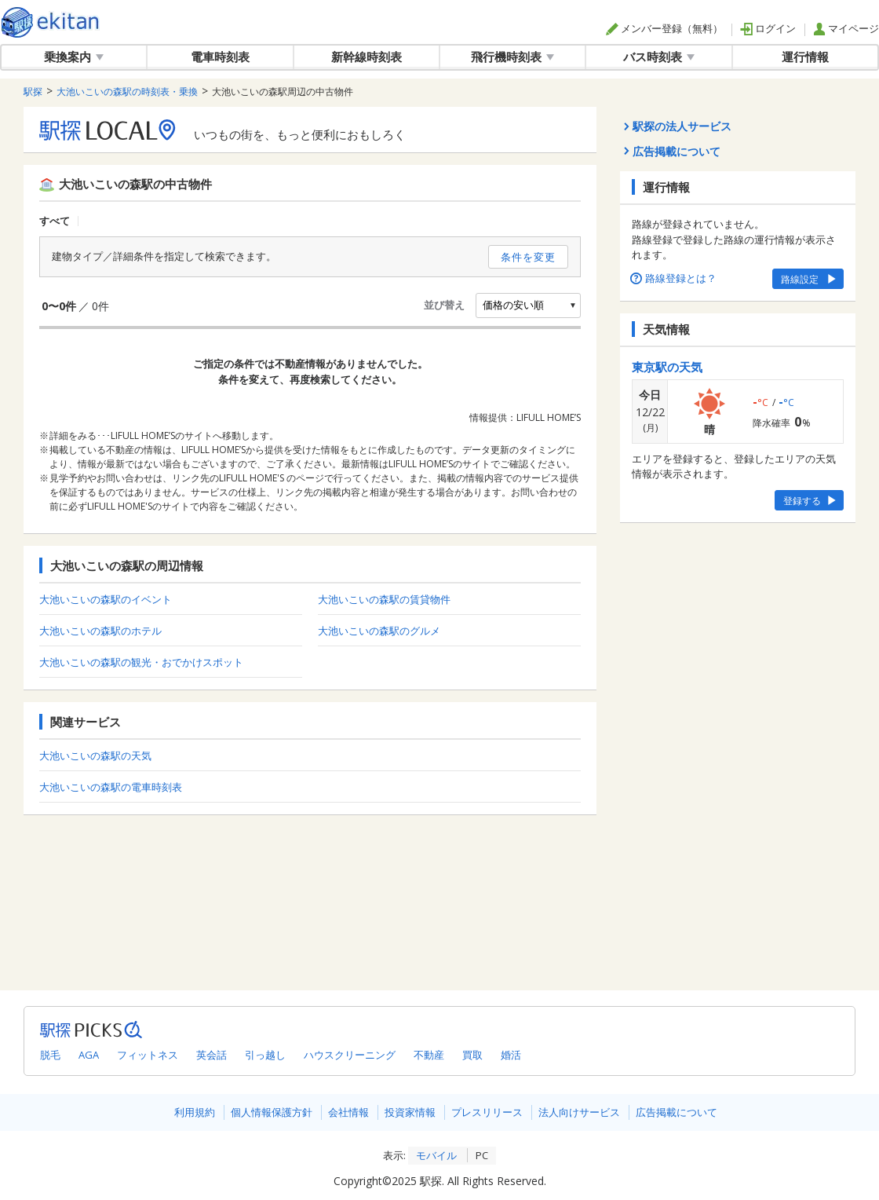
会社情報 (348, 1112)
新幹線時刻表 (366, 56)
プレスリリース (487, 1112)
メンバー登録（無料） (664, 28)
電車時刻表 (220, 56)
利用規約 (194, 1112)
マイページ (846, 28)
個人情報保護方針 (271, 1112)
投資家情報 (410, 1112)
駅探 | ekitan (51, 22)
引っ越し (265, 1055)
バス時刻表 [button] (659, 56)
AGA (88, 1055)
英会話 (211, 1055)
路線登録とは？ (674, 278)
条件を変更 (528, 257)
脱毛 (50, 1055)
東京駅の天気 (667, 367)
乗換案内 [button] (74, 56)
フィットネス (147, 1055)
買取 (472, 1055)
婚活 (511, 1055)
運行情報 (805, 56)
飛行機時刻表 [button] (512, 56)
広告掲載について (676, 1112)
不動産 (429, 1055)
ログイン (768, 28)
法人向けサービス (579, 1112)
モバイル (436, 1155)
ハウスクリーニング (350, 1055)
